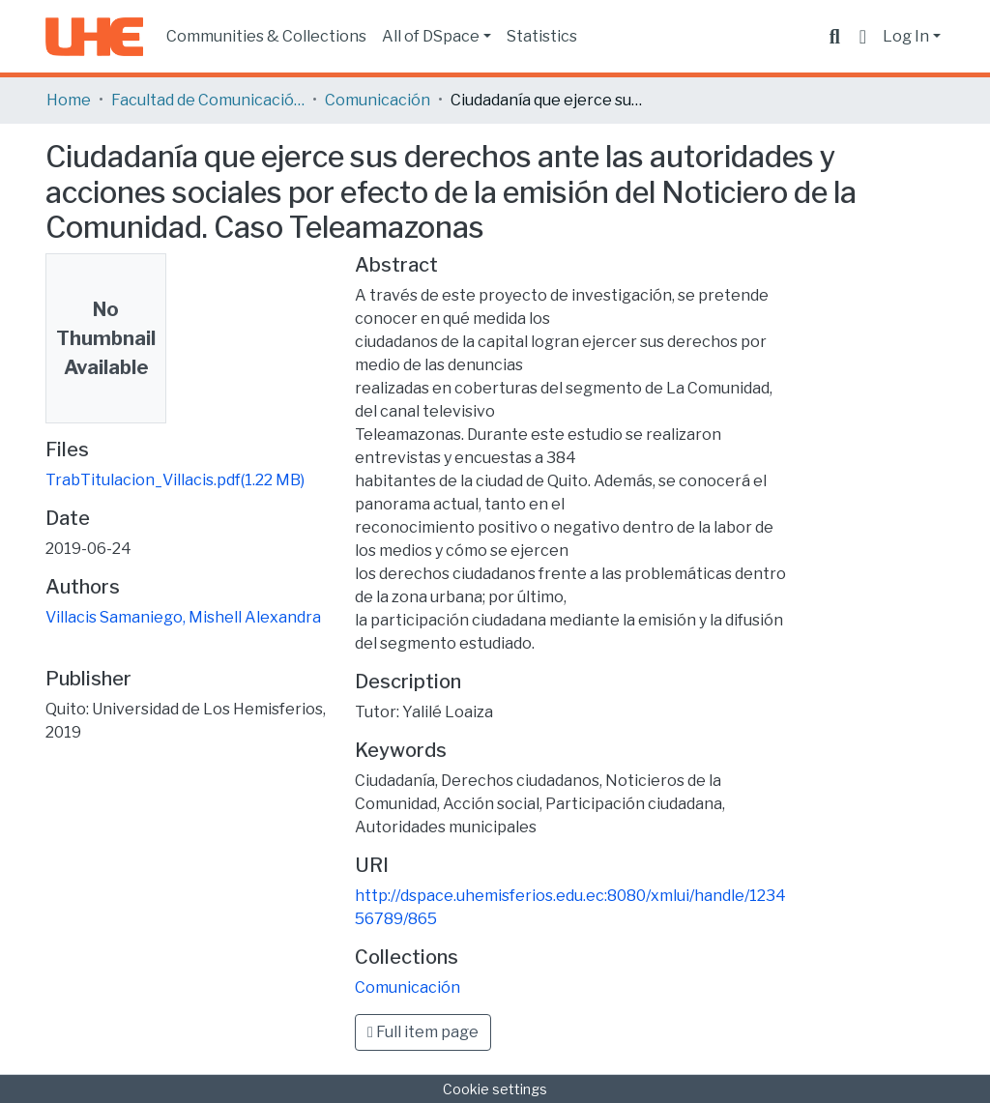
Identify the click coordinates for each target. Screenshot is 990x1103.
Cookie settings (495, 1089)
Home (68, 100)
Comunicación (377, 100)
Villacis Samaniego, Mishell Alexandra (183, 617)
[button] (863, 36)
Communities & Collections (266, 36)
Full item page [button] (423, 1032)
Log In (906, 36)
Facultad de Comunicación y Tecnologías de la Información (208, 100)
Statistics (542, 36)
